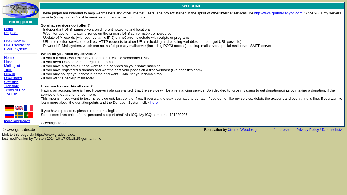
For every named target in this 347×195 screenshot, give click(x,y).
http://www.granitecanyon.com (278, 13)
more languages (17, 121)
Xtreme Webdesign (243, 130)
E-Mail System (15, 49)
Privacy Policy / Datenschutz (319, 130)
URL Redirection (17, 45)
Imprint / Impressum (278, 130)
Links (8, 62)
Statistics (11, 82)
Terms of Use (14, 90)
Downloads (13, 78)
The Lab (10, 94)
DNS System (14, 41)
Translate (11, 86)
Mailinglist (12, 66)
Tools (8, 70)
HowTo (9, 74)
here (154, 102)
